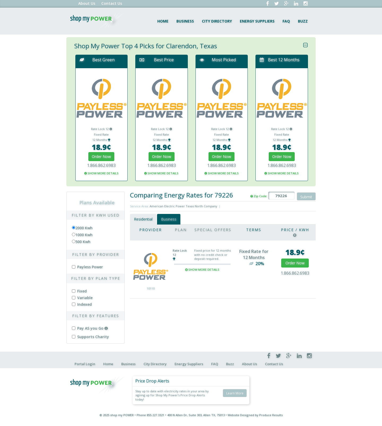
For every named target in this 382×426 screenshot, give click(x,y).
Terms (253, 229)
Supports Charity (90, 336)
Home (162, 21)
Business (185, 21)
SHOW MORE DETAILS (101, 173)
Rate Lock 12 (101, 129)
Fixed (79, 291)
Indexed (82, 304)
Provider (150, 229)
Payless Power (87, 266)
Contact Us (111, 3)
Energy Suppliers (257, 21)
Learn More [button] (235, 393)
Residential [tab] (143, 219)
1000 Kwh (84, 234)
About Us (86, 3)
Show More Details (202, 270)
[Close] (305, 45)
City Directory (217, 21)
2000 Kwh (84, 227)
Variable (82, 297)
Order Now (101, 156)
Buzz (303, 21)
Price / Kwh (295, 229)
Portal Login (85, 364)
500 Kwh (82, 241)
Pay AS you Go (90, 328)
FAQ (286, 21)
